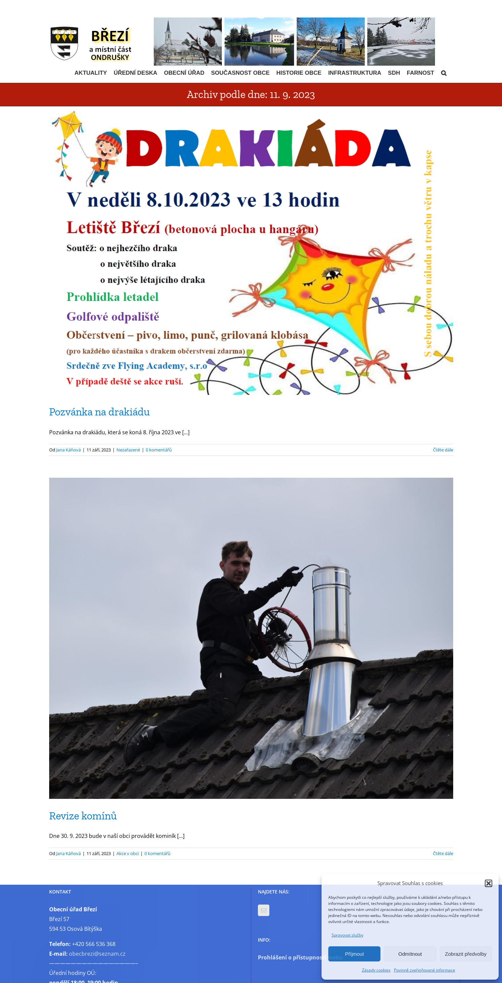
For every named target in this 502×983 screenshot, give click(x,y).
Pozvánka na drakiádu (99, 411)
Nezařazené (128, 450)
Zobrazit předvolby (466, 954)
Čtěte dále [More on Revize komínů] (443, 853)
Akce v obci (127, 853)
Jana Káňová (68, 450)
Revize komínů (83, 815)
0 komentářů (159, 450)
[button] (488, 883)
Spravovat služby (347, 935)
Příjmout (354, 954)
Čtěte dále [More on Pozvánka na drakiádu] (443, 450)
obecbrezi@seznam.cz (97, 953)
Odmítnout (410, 954)
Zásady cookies (376, 970)
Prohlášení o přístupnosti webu (300, 957)
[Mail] (263, 910)
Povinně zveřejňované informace (424, 970)
